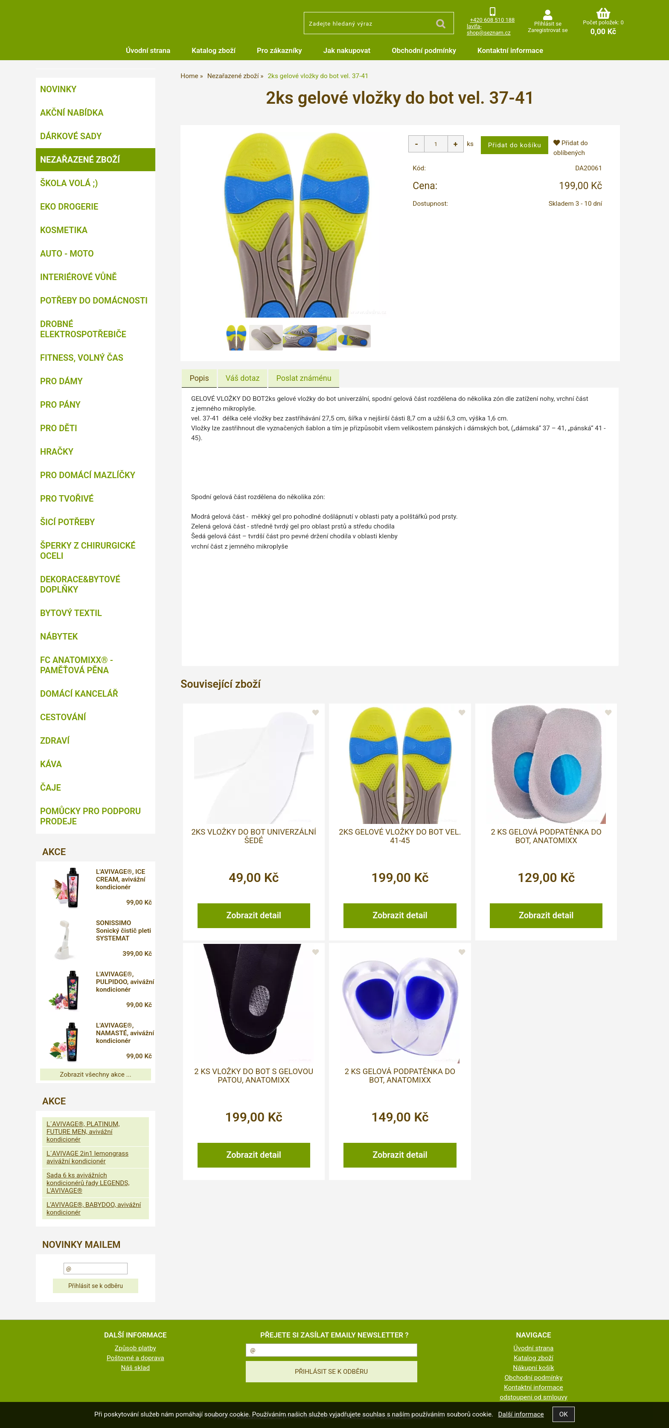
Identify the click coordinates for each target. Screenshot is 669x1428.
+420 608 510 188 (492, 20)
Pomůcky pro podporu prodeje (90, 816)
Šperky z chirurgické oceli (87, 550)
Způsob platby (135, 1348)
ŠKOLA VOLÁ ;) (69, 183)
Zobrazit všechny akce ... (95, 1074)
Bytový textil (71, 613)
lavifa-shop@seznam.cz (489, 29)
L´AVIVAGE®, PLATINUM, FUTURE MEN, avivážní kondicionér (83, 1131)
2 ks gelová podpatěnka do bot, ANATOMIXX (546, 835)
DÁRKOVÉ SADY (71, 136)
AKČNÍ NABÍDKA (72, 113)
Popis (199, 378)
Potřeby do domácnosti (94, 300)
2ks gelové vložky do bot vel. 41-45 (400, 835)
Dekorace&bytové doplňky (80, 584)
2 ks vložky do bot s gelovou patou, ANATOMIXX (253, 1075)
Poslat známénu (303, 378)
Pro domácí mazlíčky (87, 475)
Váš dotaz (243, 378)
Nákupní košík (533, 1368)
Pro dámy (61, 381)
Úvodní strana (148, 50)
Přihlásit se (547, 23)
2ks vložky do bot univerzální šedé (253, 835)
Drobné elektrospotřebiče (83, 329)
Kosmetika (63, 230)
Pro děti (58, 428)
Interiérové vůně (78, 277)
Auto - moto (67, 253)
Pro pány (60, 405)
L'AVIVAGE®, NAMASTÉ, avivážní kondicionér (118, 1034)
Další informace (521, 1414)
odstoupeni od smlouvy (533, 1397)
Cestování (63, 717)
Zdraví (55, 741)
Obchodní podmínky (424, 50)
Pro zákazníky (279, 50)
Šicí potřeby (67, 522)
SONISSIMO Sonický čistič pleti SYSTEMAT (126, 930)
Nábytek (59, 636)
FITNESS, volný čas (81, 358)
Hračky (56, 452)
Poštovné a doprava (135, 1358)
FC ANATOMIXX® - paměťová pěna (76, 665)
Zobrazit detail (253, 915)
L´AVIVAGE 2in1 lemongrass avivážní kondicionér (87, 1157)
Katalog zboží (214, 50)
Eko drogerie (69, 206)
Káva (51, 764)
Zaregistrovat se (547, 30)
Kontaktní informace (510, 50)
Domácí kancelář (79, 694)
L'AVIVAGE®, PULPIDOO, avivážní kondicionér (118, 983)
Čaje (50, 788)
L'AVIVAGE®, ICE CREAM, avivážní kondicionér (123, 879)
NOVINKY (58, 89)
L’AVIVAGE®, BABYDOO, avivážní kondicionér (94, 1208)
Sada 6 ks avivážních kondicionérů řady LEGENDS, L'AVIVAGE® (88, 1182)
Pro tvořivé (66, 499)
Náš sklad (135, 1368)
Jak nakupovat (346, 50)
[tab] (199, 378)
